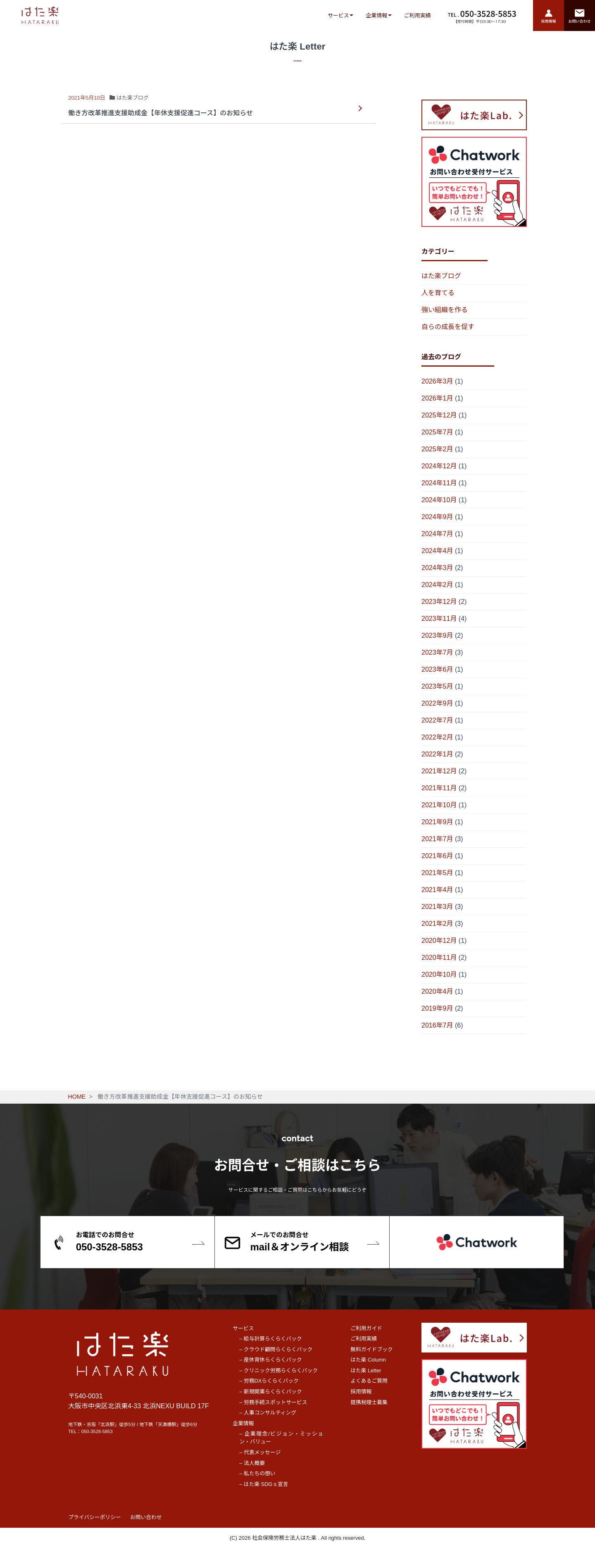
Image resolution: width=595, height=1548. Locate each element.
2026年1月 (437, 398)
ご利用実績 (417, 15)
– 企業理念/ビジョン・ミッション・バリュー (281, 1438)
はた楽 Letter (365, 1370)
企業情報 (376, 15)
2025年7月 (437, 432)
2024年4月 (437, 550)
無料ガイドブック (371, 1349)
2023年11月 (439, 618)
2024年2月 (437, 584)
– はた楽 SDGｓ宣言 (263, 1484)
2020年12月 (439, 940)
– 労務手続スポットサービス (273, 1402)
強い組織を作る (444, 309)
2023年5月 (437, 686)
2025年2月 (437, 449)
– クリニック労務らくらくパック (278, 1370)
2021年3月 (437, 906)
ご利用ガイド (366, 1328)
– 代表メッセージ (260, 1452)
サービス (338, 15)
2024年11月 (439, 483)
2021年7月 (437, 838)
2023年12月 (439, 601)
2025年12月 (439, 415)
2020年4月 (437, 991)
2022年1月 (437, 754)
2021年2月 (437, 923)
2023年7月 (437, 652)
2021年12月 (439, 771)
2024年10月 (439, 499)
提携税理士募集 (369, 1402)
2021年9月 (437, 821)
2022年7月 (437, 720)
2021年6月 (437, 855)
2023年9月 (437, 635)
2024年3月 (437, 567)
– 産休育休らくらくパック (270, 1360)
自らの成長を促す (447, 326)
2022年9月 (437, 703)
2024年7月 (437, 533)
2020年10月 (439, 974)
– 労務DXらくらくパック (269, 1381)
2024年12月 (439, 466)
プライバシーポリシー (94, 1517)
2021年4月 (437, 889)
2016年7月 (437, 1025)
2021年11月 (439, 788)
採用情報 (360, 1391)
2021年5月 (437, 872)
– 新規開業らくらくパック (270, 1391)
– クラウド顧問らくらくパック (275, 1349)
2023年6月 (437, 669)
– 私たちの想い (257, 1473)
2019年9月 (437, 1008)
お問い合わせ (146, 1517)
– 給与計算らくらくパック (270, 1339)
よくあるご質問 (369, 1381)
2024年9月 (437, 516)
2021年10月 (439, 805)
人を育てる (438, 292)
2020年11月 (439, 957)
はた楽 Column (368, 1360)
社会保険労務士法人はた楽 (285, 1538)
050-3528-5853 (97, 1431)
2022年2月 (437, 737)
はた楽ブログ (441, 275)
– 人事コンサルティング (267, 1413)
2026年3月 (437, 381)
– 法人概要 (252, 1463)
